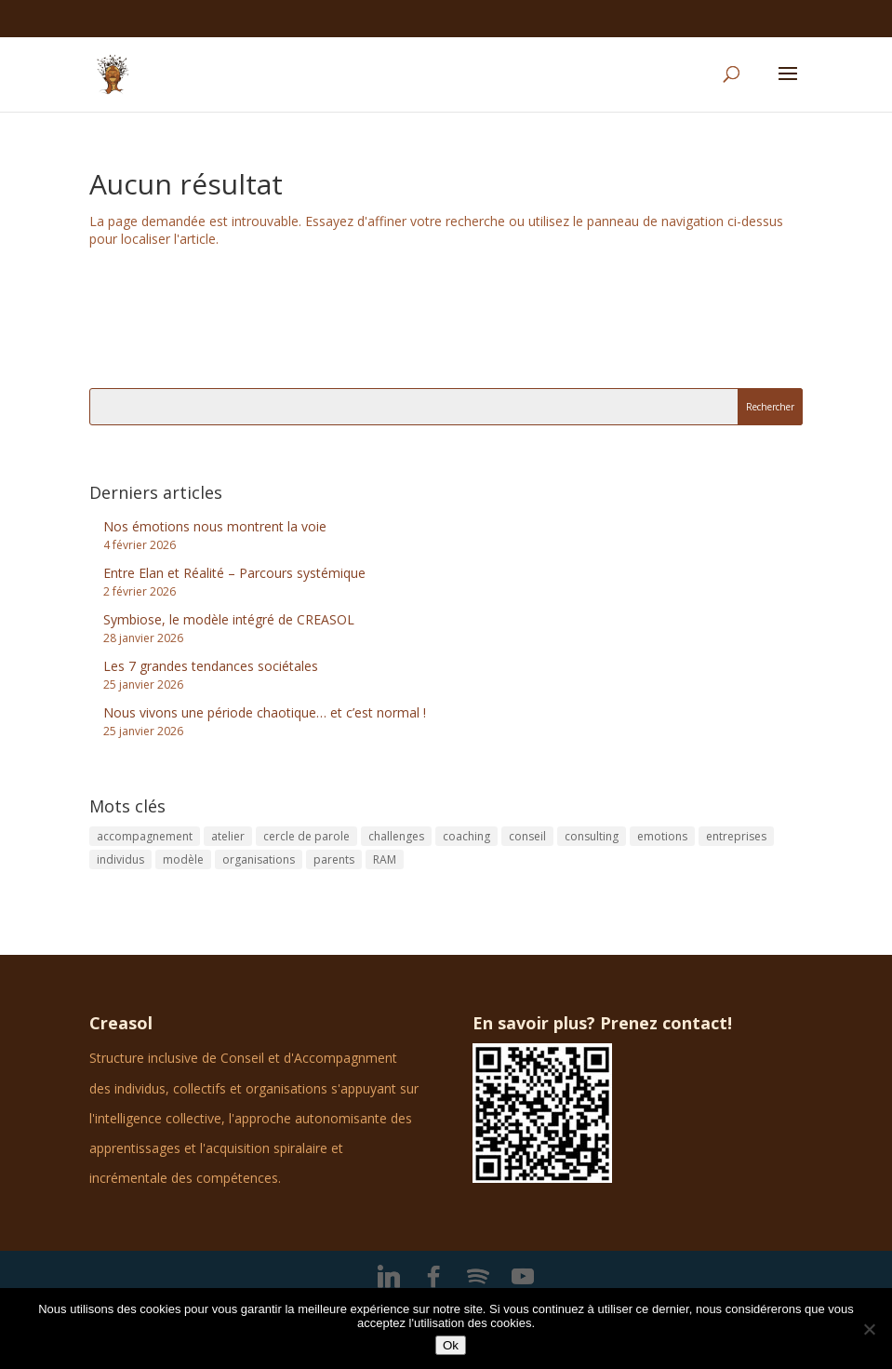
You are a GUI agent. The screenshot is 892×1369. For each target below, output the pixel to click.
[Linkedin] (388, 1277)
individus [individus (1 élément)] (120, 859)
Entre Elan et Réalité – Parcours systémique (234, 573)
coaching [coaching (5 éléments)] (466, 836)
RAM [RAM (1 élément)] (384, 859)
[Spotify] (478, 1277)
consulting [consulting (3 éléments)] (592, 836)
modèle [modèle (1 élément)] (183, 859)
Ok (451, 1345)
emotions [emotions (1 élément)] (662, 836)
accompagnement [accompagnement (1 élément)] (145, 836)
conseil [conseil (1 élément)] (527, 836)
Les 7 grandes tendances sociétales (210, 666)
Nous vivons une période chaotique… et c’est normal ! (264, 712)
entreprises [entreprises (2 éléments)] (736, 836)
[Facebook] (433, 1277)
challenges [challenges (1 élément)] (396, 836)
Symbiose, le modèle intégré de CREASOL (228, 619)
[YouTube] (522, 1277)
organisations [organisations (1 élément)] (258, 859)
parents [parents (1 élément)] (333, 859)
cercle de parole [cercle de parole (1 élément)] (306, 836)
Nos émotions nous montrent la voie (214, 526)
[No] (868, 1329)
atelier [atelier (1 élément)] (228, 836)
